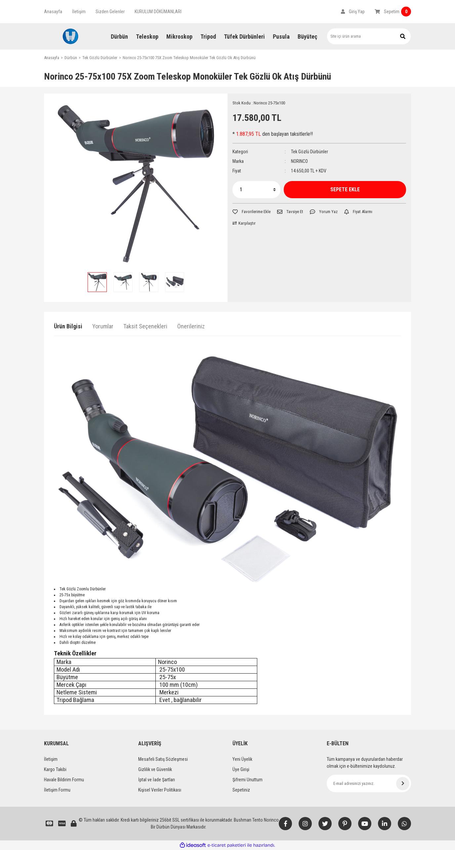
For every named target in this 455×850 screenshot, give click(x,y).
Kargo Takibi (55, 769)
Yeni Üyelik (242, 759)
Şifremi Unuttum (247, 779)
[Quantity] (256, 189)
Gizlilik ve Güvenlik (155, 769)
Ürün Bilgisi (68, 326)
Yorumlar (102, 326)
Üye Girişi (240, 769)
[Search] (369, 36)
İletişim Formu (57, 790)
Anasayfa (53, 11)
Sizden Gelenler (110, 11)
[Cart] (393, 11)
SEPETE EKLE (345, 189)
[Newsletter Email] (369, 783)
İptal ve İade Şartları (156, 779)
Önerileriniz (191, 326)
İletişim (79, 11)
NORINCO (299, 161)
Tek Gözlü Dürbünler (309, 151)
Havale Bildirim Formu (64, 779)
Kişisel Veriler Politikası (159, 790)
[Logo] (70, 36)
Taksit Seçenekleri (145, 326)
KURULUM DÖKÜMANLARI (158, 11)
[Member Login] (353, 11)
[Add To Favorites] (251, 211)
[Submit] (402, 783)
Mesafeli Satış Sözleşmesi (163, 759)
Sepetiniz (241, 790)
